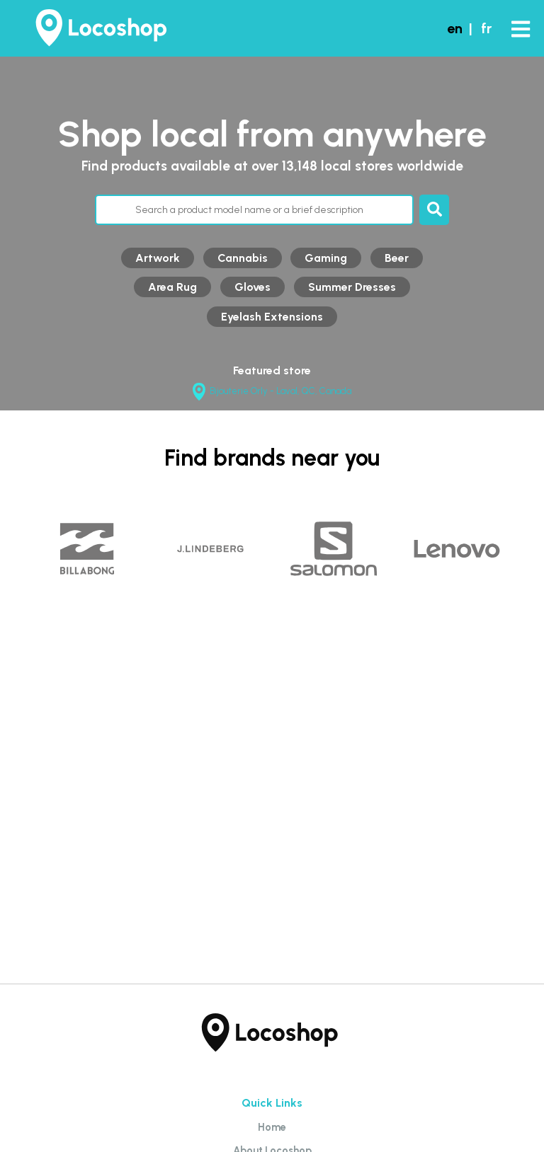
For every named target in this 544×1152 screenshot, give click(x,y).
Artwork (157, 258)
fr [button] (486, 28)
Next (526, 567)
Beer (397, 258)
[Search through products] (254, 209)
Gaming (326, 258)
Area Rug (172, 287)
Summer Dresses (352, 287)
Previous (18, 567)
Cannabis (242, 258)
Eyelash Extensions (272, 316)
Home (272, 1127)
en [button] (455, 28)
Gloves (252, 287)
